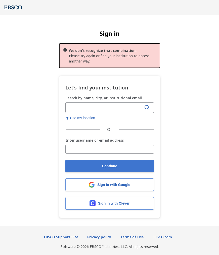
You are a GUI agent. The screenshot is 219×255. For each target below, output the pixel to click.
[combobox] (104, 107)
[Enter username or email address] (109, 149)
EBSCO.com (162, 237)
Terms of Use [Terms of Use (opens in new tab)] (132, 237)
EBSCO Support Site (61, 237)
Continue (109, 166)
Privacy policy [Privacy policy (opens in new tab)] (99, 237)
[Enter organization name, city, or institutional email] (104, 108)
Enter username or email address (94, 140)
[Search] (147, 107)
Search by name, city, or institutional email (103, 97)
